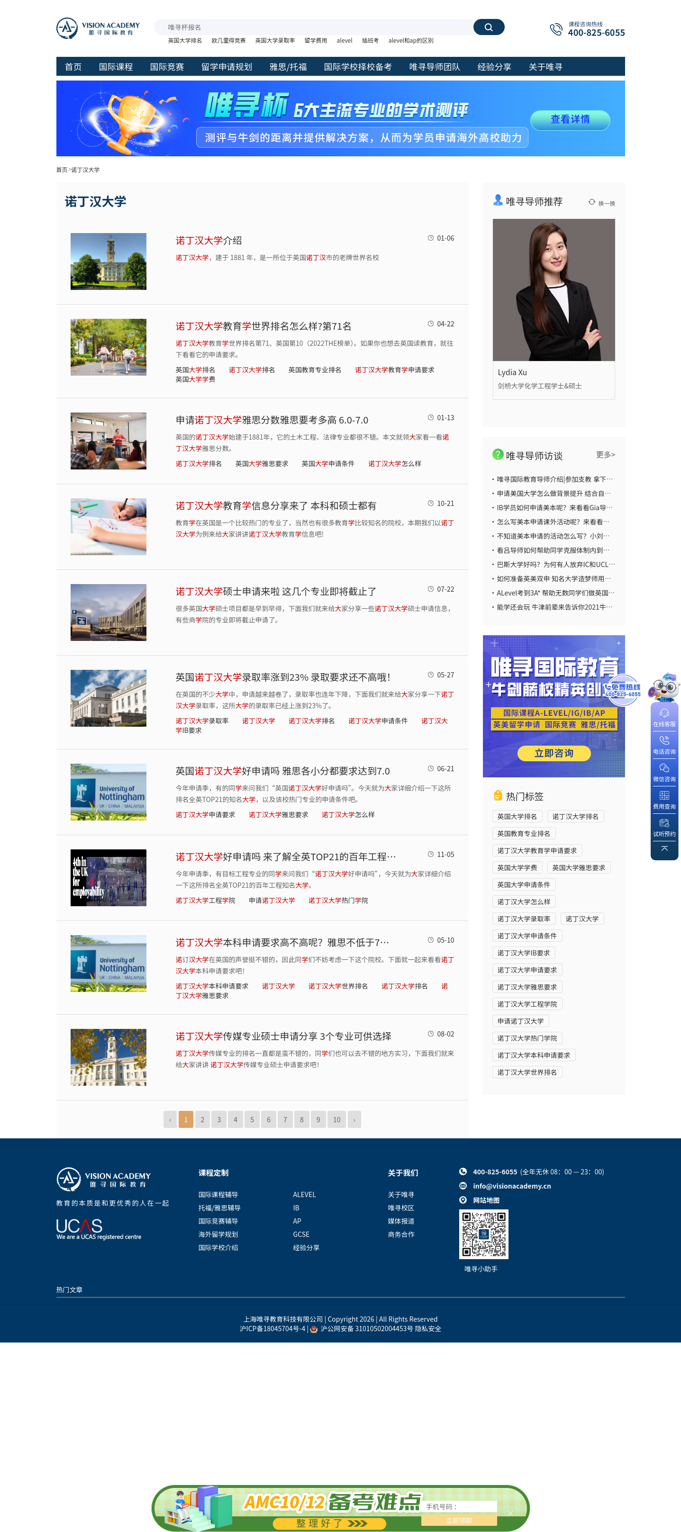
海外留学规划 (218, 1234)
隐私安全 (428, 1328)
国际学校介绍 (218, 1247)
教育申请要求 (395, 369)
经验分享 (306, 1247)
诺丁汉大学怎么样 (524, 901)
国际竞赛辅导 (218, 1221)
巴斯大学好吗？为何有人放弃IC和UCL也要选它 (566, 564)
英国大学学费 (517, 867)
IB (296, 1207)
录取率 (202, 720)
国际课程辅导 (218, 1194)
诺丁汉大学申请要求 (527, 969)
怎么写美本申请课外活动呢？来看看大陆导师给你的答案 (580, 521)
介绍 (209, 240)
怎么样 (394, 463)
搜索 (488, 27)
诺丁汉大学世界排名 (527, 1072)
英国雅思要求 (262, 463)
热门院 (338, 900)
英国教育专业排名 (315, 369)
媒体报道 (401, 1221)
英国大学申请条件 (524, 884)
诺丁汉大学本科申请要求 (534, 1055)
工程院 (206, 900)
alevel (345, 40)
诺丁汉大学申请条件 (527, 935)
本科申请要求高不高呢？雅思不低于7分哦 (287, 942)
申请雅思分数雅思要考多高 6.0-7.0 (272, 419)
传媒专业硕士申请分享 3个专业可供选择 (284, 1036)
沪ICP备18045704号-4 (273, 1328)
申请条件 (378, 720)
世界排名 (338, 986)
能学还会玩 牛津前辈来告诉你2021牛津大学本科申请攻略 (581, 607)
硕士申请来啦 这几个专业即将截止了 (276, 591)
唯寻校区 (401, 1207)
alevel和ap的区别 (411, 40)
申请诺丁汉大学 (521, 1021)
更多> (606, 454)
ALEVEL (304, 1194)
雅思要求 (279, 814)
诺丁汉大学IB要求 (524, 952)
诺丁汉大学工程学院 (527, 1004)
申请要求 (206, 814)
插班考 (370, 40)
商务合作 (401, 1234)
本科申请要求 (212, 986)
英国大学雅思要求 (579, 867)
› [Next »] (354, 1119)
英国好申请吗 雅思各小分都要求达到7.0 (283, 770)
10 (337, 1119)
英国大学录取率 (275, 40)
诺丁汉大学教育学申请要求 (537, 850)
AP (297, 1221)
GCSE (301, 1234)
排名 (252, 369)
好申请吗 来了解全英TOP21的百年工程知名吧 (287, 856)
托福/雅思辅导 (220, 1207)
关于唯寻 (401, 1194)
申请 (272, 900)
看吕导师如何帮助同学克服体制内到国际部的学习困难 (576, 550)
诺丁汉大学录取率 (524, 918)
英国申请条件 (328, 463)
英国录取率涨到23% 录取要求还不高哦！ (286, 677)
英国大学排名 (185, 40)
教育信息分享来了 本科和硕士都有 (276, 505)
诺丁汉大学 (582, 918)
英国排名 (196, 369)
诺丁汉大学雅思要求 (527, 986)
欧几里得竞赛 (229, 40)
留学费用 (316, 40)
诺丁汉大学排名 (576, 816)
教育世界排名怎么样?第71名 (264, 326)
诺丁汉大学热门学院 (527, 1038)
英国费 (196, 379)
